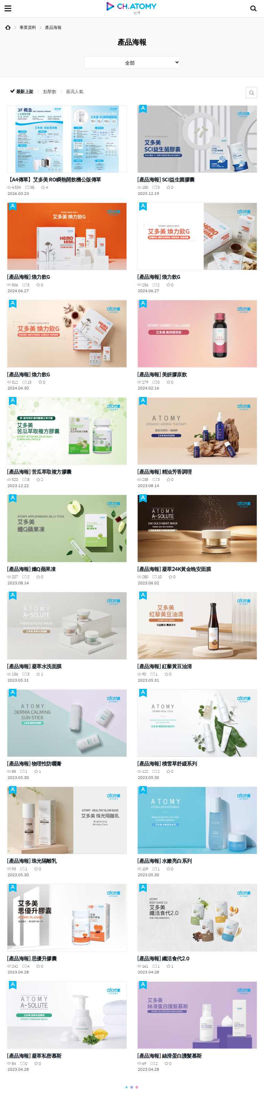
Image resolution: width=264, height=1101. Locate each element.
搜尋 (251, 92)
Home (8, 27)
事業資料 (28, 27)
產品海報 (53, 27)
